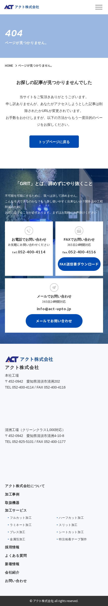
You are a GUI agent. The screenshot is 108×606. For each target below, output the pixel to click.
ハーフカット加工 (71, 517)
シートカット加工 (71, 532)
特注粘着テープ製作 (73, 539)
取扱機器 (12, 503)
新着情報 (12, 564)
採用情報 (12, 547)
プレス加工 (17, 532)
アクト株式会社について (25, 486)
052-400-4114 (31, 251)
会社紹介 (12, 572)
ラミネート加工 (21, 525)
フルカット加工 (21, 517)
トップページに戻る (54, 142)
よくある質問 (16, 556)
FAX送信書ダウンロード (79, 263)
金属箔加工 (17, 539)
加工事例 (12, 494)
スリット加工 (68, 525)
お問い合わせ (16, 581)
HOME (9, 65)
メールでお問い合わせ (54, 320)
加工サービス (16, 510)
